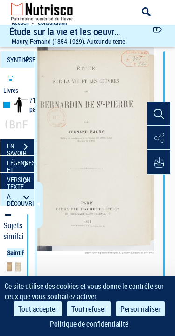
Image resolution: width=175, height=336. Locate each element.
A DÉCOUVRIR (20, 197)
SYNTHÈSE (20, 59)
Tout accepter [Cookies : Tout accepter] (37, 309)
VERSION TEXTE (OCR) (20, 181)
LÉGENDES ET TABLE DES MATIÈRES (20, 164)
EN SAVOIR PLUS (20, 147)
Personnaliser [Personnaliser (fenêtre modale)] (140, 309)
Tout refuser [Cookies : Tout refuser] (88, 309)
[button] (158, 114)
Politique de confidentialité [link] (89, 324)
